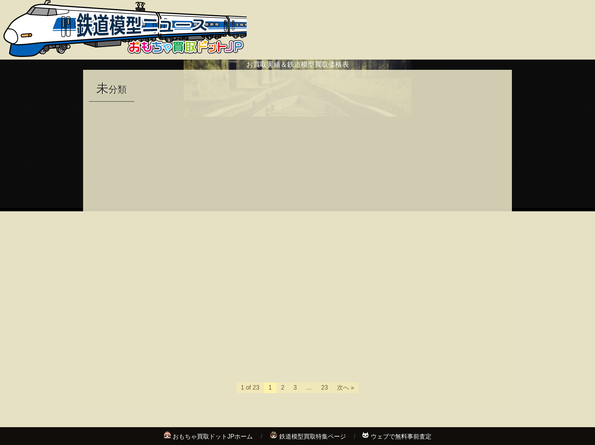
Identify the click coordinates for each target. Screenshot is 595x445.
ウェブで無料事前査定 (401, 436)
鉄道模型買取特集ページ (312, 436)
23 (324, 387)
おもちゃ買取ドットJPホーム (213, 436)
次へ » (345, 387)
